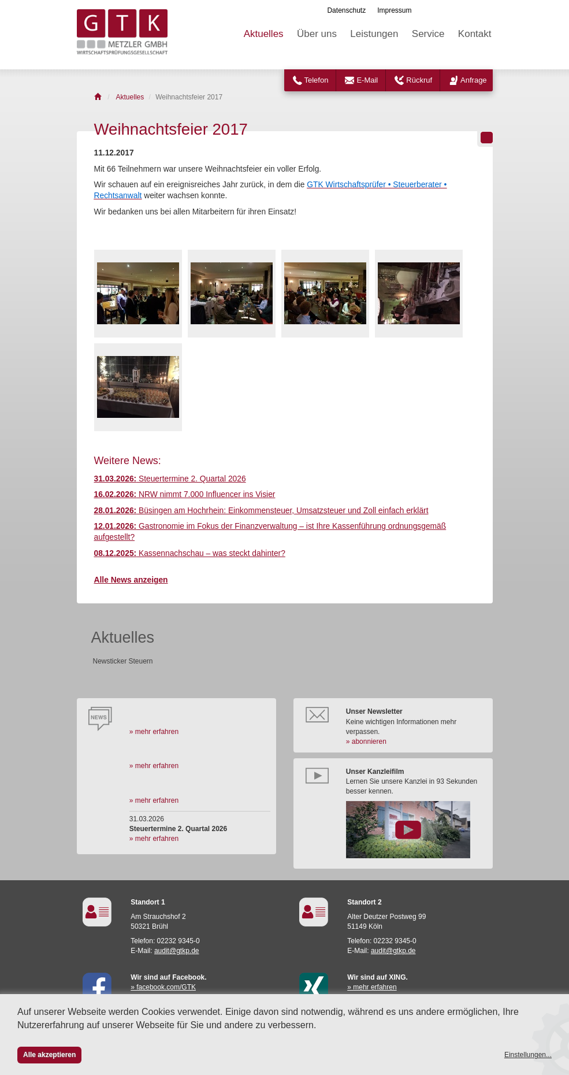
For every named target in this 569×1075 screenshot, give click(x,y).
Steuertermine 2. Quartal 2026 (170, 479)
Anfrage (473, 80)
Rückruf (419, 80)
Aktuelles (264, 33)
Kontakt (475, 33)
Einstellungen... (528, 1055)
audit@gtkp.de (176, 951)
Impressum (394, 10)
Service (428, 33)
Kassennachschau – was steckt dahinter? (189, 553)
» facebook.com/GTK (163, 987)
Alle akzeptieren (49, 1055)
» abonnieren (366, 741)
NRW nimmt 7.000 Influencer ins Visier (185, 494)
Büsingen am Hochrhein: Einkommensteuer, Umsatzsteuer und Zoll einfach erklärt (261, 510)
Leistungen (374, 33)
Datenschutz (346, 10)
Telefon (316, 80)
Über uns (317, 33)
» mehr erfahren (153, 732)
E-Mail (367, 80)
